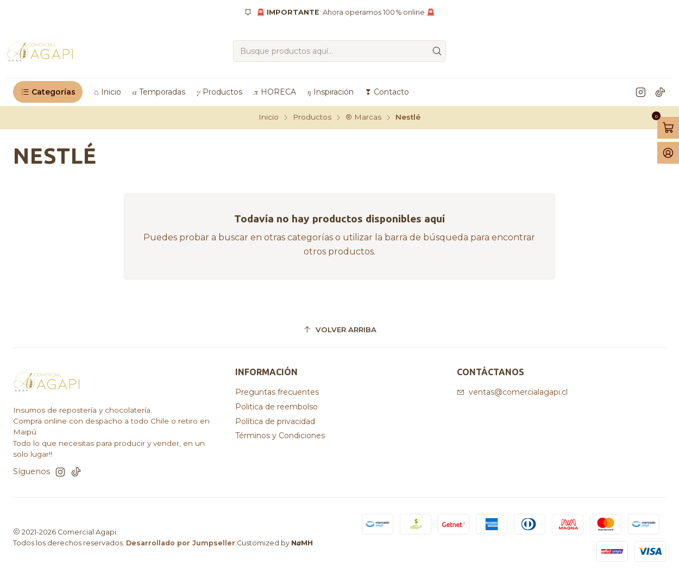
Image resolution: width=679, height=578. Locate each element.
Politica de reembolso (276, 407)
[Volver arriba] (339, 330)
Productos (312, 117)
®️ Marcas (363, 117)
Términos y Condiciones (280, 435)
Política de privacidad (275, 421)
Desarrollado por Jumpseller (180, 543)
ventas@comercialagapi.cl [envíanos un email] (512, 392)
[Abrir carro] (668, 128)
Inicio (269, 117)
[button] (48, 92)
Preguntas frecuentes (277, 392)
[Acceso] (668, 153)
